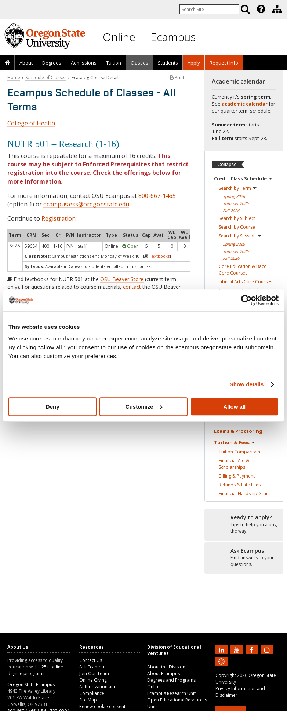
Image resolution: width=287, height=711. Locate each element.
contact (132, 286)
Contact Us (90, 660)
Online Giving (93, 680)
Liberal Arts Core (245, 282)
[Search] (245, 9)
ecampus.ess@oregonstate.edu (86, 204)
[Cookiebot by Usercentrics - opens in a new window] (246, 300)
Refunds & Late (240, 485)
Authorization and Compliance (98, 690)
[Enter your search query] (209, 9)
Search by (238, 188)
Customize (144, 407)
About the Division (166, 667)
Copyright (225, 675)
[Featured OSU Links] (261, 9)
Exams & (238, 431)
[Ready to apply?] (243, 524)
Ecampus (173, 36)
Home (13, 77)
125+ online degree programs (35, 670)
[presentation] (260, 9)
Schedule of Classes (45, 77)
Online (119, 36)
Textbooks (159, 256)
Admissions (84, 62)
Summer (235, 203)
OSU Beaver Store (122, 279)
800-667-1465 (157, 196)
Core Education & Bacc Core (242, 269)
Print (177, 77)
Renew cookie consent (102, 706)
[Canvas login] (221, 667)
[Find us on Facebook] (252, 649)
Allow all (234, 407)
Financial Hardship (244, 493)
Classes (139, 62)
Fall (231, 210)
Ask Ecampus (92, 667)
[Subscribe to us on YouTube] (237, 649)
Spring (234, 196)
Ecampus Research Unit (171, 693)
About (26, 62)
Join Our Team (94, 673)
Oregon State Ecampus (31, 684)
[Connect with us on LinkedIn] (222, 649)
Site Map (88, 700)
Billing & (237, 476)
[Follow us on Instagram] (268, 649)
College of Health (31, 123)
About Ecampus (163, 673)
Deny (52, 407)
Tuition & (234, 442)
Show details (247, 384)
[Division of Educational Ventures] (277, 9)
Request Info (224, 62)
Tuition (113, 62)
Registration (58, 218)
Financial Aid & (234, 463)
